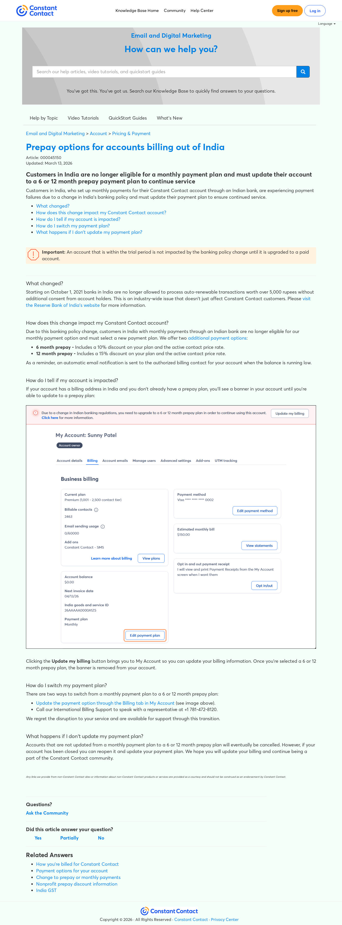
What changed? (52, 206)
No (101, 838)
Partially (69, 838)
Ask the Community (47, 813)
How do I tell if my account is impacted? (78, 219)
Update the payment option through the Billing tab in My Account (105, 703)
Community (175, 10)
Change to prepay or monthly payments (78, 877)
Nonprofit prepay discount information (76, 884)
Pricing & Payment (131, 133)
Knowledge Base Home (137, 10)
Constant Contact (191, 919)
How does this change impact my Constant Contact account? (101, 212)
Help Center (202, 10)
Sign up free (287, 11)
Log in (315, 11)
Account (98, 133)
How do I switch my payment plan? (73, 226)
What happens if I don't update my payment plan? (89, 232)
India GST (46, 890)
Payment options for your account (72, 871)
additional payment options (217, 338)
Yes (38, 838)
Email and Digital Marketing (55, 133)
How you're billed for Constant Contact (77, 864)
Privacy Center (225, 919)
